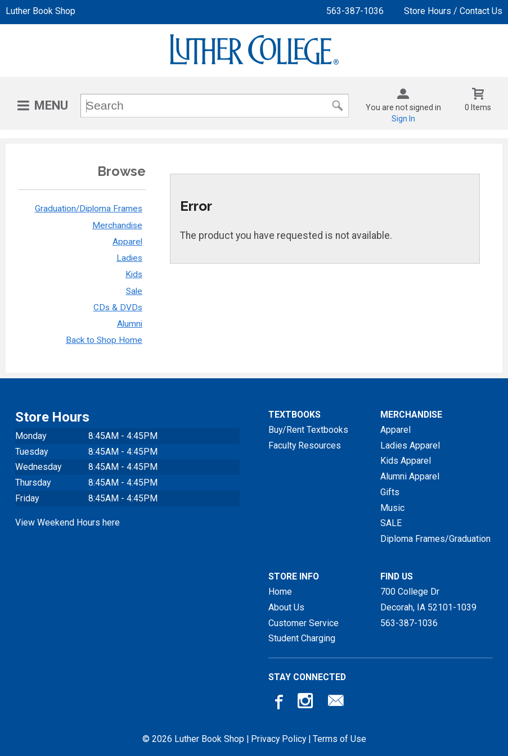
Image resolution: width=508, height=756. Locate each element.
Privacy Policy (278, 739)
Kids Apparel (405, 460)
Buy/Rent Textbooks (308, 429)
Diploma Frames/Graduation (435, 538)
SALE (391, 523)
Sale (134, 291)
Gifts (389, 492)
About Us (286, 607)
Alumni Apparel (409, 476)
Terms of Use (339, 739)
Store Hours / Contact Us (453, 11)
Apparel (127, 242)
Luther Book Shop (40, 11)
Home (280, 591)
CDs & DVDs (117, 307)
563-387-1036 (355, 11)
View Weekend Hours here (67, 522)
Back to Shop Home (104, 340)
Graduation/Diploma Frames (88, 208)
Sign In (403, 118)
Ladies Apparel (410, 445)
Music (392, 508)
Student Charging (301, 638)
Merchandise (117, 225)
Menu (51, 105)
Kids (133, 274)
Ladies (129, 258)
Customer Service (303, 623)
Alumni (129, 324)
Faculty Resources (304, 445)
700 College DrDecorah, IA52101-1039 (428, 599)
